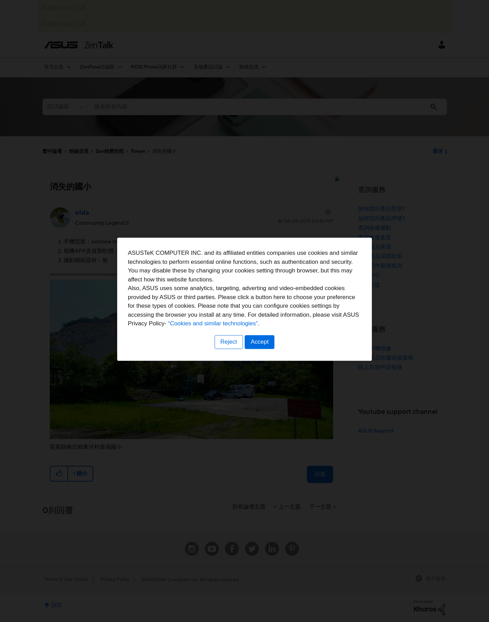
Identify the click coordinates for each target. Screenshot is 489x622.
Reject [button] (228, 354)
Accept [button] (260, 354)
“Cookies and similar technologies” (266, 336)
